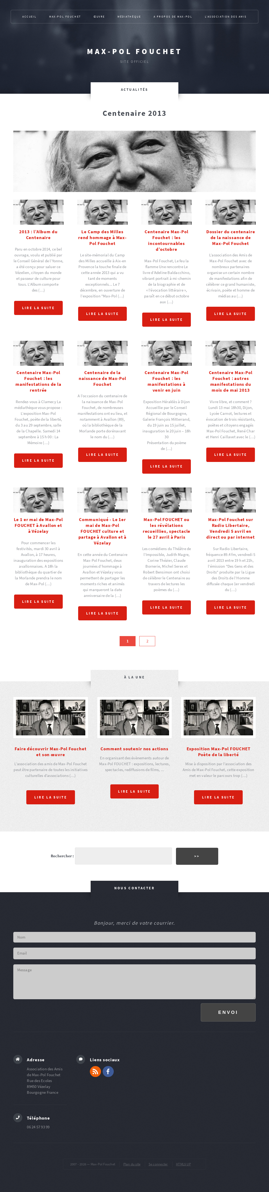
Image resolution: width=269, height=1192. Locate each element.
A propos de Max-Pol (173, 16)
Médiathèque (129, 16)
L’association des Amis (226, 16)
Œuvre (99, 16)
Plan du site (132, 1163)
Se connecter (158, 1163)
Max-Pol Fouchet (134, 51)
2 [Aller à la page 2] (147, 640)
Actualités (134, 89)
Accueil (29, 16)
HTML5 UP (183, 1163)
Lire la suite (38, 307)
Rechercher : (62, 855)
